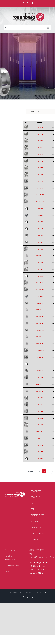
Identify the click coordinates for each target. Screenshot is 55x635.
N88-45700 (40, 438)
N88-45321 (40, 411)
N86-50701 (40, 127)
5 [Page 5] (52, 471)
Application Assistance (10, 558)
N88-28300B (40, 215)
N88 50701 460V (40, 202)
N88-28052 (40, 208)
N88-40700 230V (40, 350)
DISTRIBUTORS (37, 515)
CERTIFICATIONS (38, 533)
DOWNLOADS (37, 527)
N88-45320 (40, 404)
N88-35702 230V (40, 283)
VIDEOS (34, 521)
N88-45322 (40, 418)
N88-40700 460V (40, 357)
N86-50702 (40, 134)
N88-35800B (40, 296)
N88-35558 (40, 269)
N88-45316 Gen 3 (40, 384)
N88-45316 (40, 377)
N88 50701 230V (40, 195)
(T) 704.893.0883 (36, 550)
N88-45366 (40, 425)
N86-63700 (40, 168)
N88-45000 (40, 364)
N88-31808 (40, 242)
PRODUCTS (36, 491)
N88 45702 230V (40, 181)
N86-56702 (40, 154)
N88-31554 (40, 222)
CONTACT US (37, 539)
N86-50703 (40, 141)
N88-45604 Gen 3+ (40, 431)
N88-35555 (40, 262)
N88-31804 (40, 235)
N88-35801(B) (40, 303)
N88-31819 (40, 249)
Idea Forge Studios (40, 592)
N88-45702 (40, 452)
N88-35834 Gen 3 (40, 323)
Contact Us (10, 571)
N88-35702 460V (40, 289)
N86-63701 (40, 174)
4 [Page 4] (48, 471)
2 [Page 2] (39, 471)
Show (33, 112)
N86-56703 (40, 161)
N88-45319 (40, 398)
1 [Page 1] (35, 471)
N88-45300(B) (40, 371)
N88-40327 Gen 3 (40, 337)
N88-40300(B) (40, 330)
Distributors (10, 550)
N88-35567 (40, 276)
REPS (33, 509)
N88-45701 (40, 445)
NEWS (33, 503)
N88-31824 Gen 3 (40, 256)
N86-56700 (40, 147)
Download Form (12, 565)
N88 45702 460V (40, 188)
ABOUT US (35, 497)
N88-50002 (40, 459)
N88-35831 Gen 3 (40, 310)
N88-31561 (40, 229)
